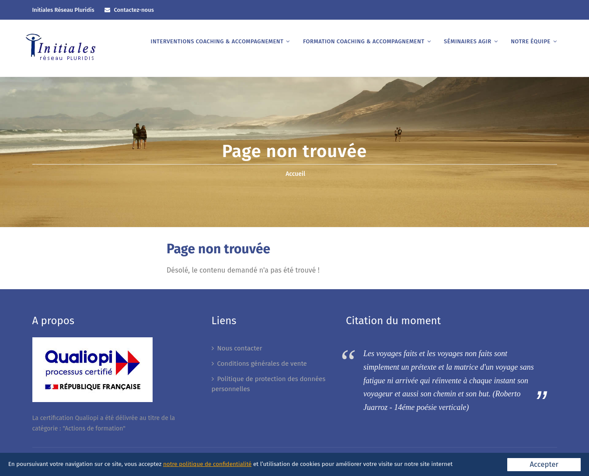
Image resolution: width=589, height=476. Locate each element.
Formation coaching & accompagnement (364, 41)
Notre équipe (531, 41)
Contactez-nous (134, 10)
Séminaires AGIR (467, 41)
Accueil (295, 174)
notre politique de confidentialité (207, 464)
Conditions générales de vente (262, 364)
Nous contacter (239, 348)
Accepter (544, 464)
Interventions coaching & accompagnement (217, 41)
